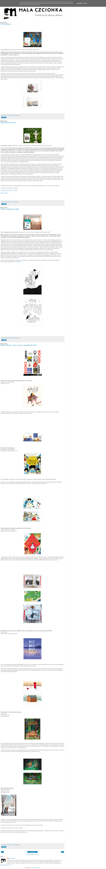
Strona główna (32, 851)
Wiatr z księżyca (4, 193)
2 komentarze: (15, 201)
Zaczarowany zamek (8, 122)
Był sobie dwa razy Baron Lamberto (9, 190)
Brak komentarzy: (16, 115)
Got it (85, 3)
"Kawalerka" (18, 261)
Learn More (79, 3)
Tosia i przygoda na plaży (10, 209)
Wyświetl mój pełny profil (5, 864)
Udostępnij (4, 117)
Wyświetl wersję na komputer (32, 854)
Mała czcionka (11, 858)
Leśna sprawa (6, 24)
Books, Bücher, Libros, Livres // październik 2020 (18, 345)
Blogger (38, 867)
